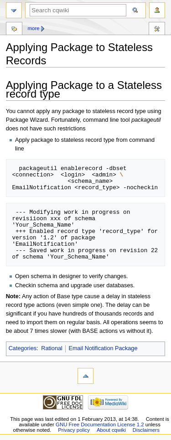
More (33, 28)
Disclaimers (146, 430)
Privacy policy (74, 430)
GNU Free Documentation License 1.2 (100, 424)
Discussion (14, 29)
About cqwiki (111, 430)
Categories (22, 348)
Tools (157, 29)
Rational (51, 348)
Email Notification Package (103, 348)
